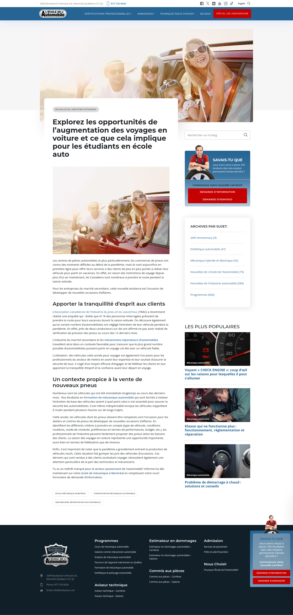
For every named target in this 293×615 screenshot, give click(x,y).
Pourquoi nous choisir (176, 13)
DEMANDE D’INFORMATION (217, 192)
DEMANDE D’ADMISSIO (217, 199)
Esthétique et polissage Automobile (113, 572)
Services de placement (215, 546)
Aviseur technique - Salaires (109, 596)
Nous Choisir (215, 564)
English (241, 3)
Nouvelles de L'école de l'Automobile (214, 272)
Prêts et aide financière (216, 552)
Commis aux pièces (166, 571)
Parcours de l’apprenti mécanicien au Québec (118, 562)
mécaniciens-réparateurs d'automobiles (78, 502)
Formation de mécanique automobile (114, 567)
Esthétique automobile (205, 249)
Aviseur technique (111, 585)
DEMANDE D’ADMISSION (271, 581)
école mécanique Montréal (70, 493)
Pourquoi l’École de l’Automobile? (221, 569)
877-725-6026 (116, 3)
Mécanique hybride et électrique (211, 260)
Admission (213, 541)
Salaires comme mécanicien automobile (115, 552)
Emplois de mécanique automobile (113, 557)
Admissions (145, 13)
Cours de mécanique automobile (112, 546)
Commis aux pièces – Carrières (165, 576)
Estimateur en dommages (172, 541)
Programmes (198, 294)
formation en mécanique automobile (114, 493)
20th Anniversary (201, 237)
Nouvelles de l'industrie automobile (76, 109)
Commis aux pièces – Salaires (164, 581)
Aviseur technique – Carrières (110, 590)
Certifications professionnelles (107, 13)
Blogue (205, 13)
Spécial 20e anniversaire (232, 13)
